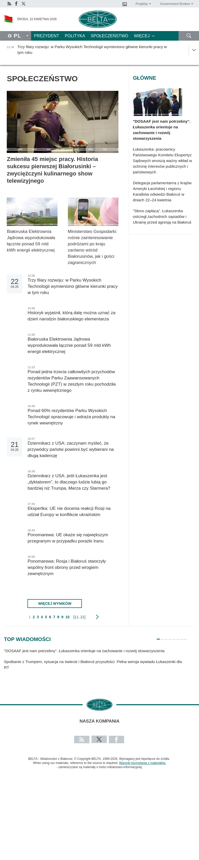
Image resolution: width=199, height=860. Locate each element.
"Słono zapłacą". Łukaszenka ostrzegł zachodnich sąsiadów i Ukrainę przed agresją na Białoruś (163, 216)
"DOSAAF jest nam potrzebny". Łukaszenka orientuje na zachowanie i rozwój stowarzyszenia (162, 130)
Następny (97, 617)
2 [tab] (162, 637)
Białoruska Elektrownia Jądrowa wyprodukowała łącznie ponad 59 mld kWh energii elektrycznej (31, 241)
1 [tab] (158, 637)
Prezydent (46, 36)
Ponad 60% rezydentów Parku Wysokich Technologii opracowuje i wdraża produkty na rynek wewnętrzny (71, 416)
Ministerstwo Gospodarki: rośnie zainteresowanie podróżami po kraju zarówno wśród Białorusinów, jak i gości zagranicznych (92, 247)
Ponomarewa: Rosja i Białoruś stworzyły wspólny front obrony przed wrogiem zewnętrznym (66, 567)
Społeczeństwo (109, 36)
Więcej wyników (54, 603)
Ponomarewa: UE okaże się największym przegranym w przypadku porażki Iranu (67, 537)
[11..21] (79, 617)
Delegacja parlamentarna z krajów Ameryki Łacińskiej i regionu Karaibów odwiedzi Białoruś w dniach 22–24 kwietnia (162, 191)
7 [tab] (181, 637)
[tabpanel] (95, 661)
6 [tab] (177, 637)
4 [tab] (170, 637)
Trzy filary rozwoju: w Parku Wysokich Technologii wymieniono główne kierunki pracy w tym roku (72, 286)
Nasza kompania (99, 721)
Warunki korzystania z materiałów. (142, 763)
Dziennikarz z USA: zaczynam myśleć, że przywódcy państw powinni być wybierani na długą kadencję (70, 449)
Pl (18, 36)
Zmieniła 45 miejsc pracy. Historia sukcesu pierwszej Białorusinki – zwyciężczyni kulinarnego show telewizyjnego (52, 170)
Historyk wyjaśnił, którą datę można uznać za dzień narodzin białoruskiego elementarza (71, 315)
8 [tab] (185, 637)
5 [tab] (173, 637)
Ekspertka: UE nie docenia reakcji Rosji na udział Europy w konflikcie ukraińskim (68, 511)
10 (68, 617)
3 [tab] (166, 637)
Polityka (75, 36)
